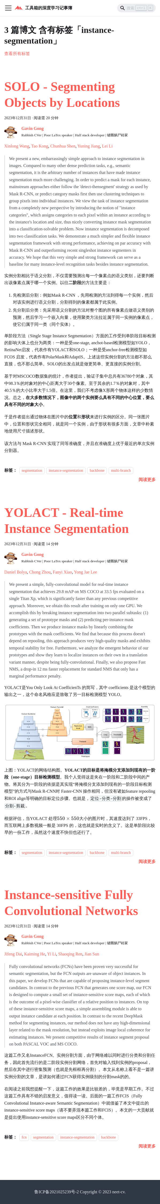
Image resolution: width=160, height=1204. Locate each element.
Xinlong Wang (16, 146)
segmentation (32, 470)
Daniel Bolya (15, 572)
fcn (24, 1137)
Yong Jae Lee (85, 572)
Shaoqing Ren (70, 954)
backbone (97, 470)
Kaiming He (34, 954)
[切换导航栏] (8, 8)
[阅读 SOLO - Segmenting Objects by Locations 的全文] (147, 479)
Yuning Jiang (88, 146)
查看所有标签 (17, 53)
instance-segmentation (66, 470)
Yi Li (51, 954)
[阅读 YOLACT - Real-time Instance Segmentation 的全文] (147, 861)
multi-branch (121, 470)
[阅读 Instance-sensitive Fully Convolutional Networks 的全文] (147, 1146)
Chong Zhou (40, 572)
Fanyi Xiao (62, 572)
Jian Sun (92, 954)
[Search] (136, 8)
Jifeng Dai (13, 954)
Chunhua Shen (62, 146)
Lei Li (107, 146)
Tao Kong (39, 146)
